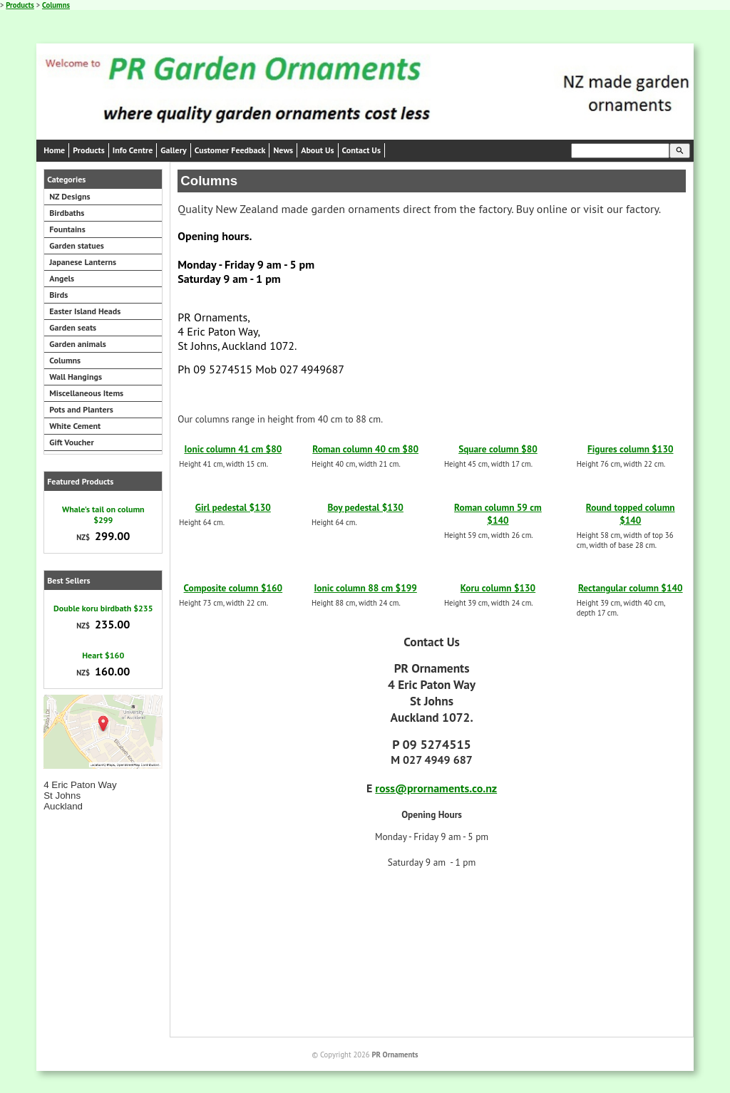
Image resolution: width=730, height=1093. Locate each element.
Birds (58, 294)
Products (20, 5)
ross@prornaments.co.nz (436, 788)
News (283, 150)
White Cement (75, 425)
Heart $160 (103, 655)
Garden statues (76, 245)
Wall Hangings (75, 376)
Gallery (173, 150)
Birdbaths (66, 212)
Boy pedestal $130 (365, 507)
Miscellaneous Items (86, 393)
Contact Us (361, 150)
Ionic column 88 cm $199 (365, 587)
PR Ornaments (394, 1055)
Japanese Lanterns (82, 262)
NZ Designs (69, 196)
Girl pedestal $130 (233, 507)
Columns (56, 5)
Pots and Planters (81, 409)
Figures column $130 (630, 448)
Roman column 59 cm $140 (498, 514)
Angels (61, 278)
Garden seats (72, 327)
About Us (317, 150)
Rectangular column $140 (630, 587)
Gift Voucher (71, 442)
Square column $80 (498, 448)
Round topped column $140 (630, 514)
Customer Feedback (230, 150)
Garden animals (77, 343)
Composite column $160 (233, 587)
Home (54, 150)
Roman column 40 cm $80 (365, 448)
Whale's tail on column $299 (103, 514)
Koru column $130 (498, 587)
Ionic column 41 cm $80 (233, 448)
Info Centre (133, 150)
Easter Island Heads (84, 311)
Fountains (67, 229)
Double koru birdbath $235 (103, 608)
